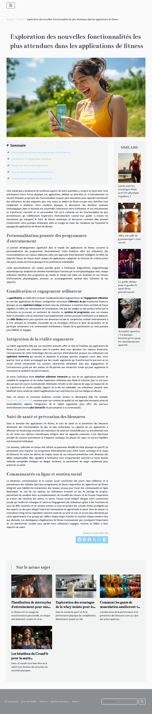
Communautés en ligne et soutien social (32, 179)
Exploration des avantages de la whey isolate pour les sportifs (75, 606)
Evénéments (11, 701)
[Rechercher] (119, 702)
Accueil (10, 20)
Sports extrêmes (59, 701)
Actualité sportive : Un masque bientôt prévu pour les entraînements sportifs (129, 338)
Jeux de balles (29, 701)
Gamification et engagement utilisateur (32, 159)
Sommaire (18, 145)
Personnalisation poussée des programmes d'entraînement (41, 153)
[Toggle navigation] (11, 5)
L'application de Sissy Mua (19, 401)
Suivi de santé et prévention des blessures (32, 172)
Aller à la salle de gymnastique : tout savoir (129, 239)
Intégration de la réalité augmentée (30, 166)
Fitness (20, 20)
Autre (75, 701)
